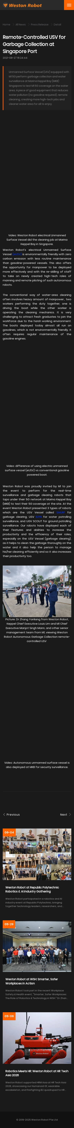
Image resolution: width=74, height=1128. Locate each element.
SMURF (60, 512)
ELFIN (39, 517)
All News (21, 24)
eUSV (17, 254)
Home (7, 24)
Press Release (40, 24)
